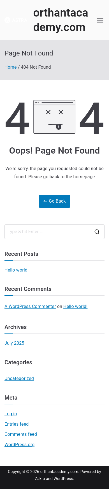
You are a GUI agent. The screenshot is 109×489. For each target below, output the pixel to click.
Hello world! (16, 270)
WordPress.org (19, 444)
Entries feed (16, 424)
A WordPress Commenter (30, 306)
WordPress (63, 478)
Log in (10, 413)
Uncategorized (19, 378)
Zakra (40, 478)
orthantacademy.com (59, 471)
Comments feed (20, 434)
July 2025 (14, 343)
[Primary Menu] (100, 20)
